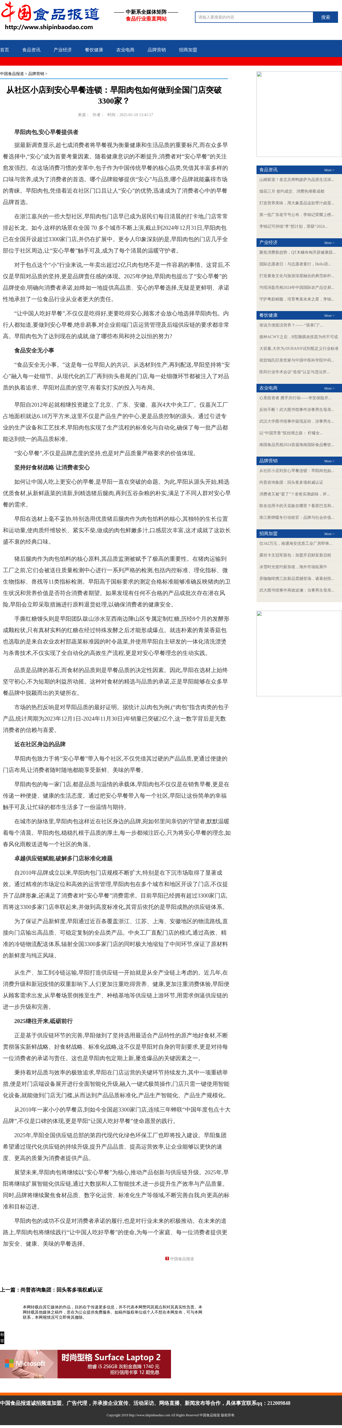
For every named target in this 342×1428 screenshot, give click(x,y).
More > (329, 170)
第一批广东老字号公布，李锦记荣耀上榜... (296, 215)
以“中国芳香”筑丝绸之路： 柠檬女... (291, 433)
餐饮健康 (94, 49)
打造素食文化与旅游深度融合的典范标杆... (296, 276)
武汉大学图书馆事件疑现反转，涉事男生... (296, 421)
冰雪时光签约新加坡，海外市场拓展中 (293, 567)
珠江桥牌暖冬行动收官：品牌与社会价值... (296, 517)
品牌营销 (157, 49)
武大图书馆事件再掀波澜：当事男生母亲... (296, 590)
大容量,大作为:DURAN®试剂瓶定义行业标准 (299, 348)
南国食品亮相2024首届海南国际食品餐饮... (296, 445)
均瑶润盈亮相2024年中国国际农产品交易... (296, 287)
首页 (4, 49)
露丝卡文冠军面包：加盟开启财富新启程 (295, 555)
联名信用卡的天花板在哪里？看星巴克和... (296, 506)
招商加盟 (188, 49)
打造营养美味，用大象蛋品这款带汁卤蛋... (296, 203)
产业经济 (63, 49)
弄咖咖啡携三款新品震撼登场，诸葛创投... (296, 578)
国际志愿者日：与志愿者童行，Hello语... (295, 264)
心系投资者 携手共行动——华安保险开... (295, 398)
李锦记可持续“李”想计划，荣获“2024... (293, 226)
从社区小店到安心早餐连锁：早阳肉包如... (296, 471)
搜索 (325, 17)
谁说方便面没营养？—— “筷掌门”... (291, 325)
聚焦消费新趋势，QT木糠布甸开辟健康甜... (297, 252)
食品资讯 (31, 49)
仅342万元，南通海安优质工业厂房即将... (295, 543)
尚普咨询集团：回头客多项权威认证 (62, 1290)
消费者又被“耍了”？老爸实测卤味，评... (294, 494)
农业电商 (125, 49)
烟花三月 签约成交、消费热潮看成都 (291, 191)
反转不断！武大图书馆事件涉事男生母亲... (296, 410)
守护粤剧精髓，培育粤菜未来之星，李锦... (296, 299)
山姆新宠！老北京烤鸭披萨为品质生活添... (296, 180)
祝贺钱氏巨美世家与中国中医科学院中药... (296, 360)
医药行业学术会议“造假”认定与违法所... (294, 372)
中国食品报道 (12, 74)
